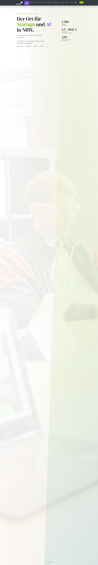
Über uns (67, 2)
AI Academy (26, 3)
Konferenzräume (56, 2)
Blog (72, 2)
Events (62, 2)
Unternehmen (38, 2)
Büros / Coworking (46, 2)
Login (81, 2)
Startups (32, 2)
